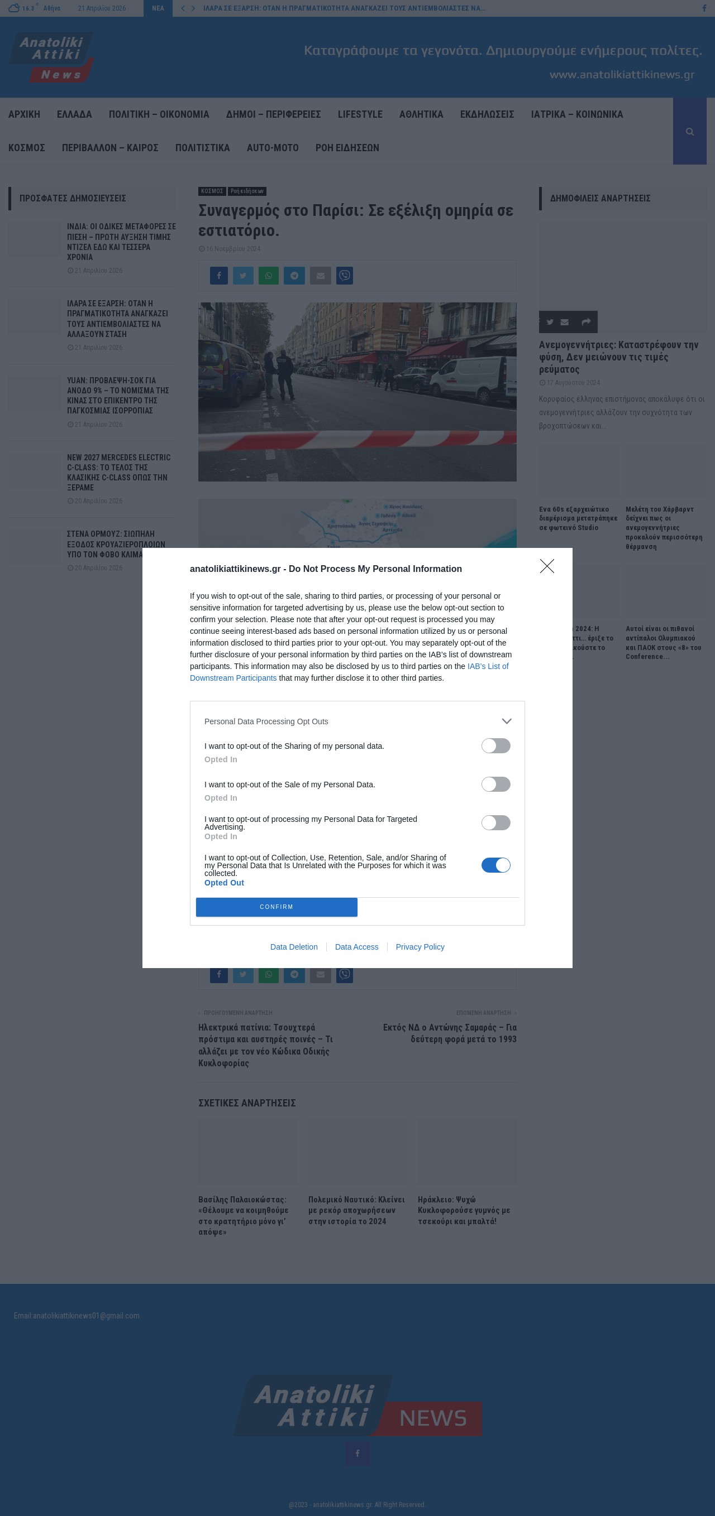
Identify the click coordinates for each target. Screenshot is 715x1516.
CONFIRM (277, 907)
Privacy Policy (420, 946)
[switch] (496, 745)
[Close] (550, 569)
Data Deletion (294, 946)
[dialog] (357, 758)
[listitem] (357, 721)
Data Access (357, 946)
